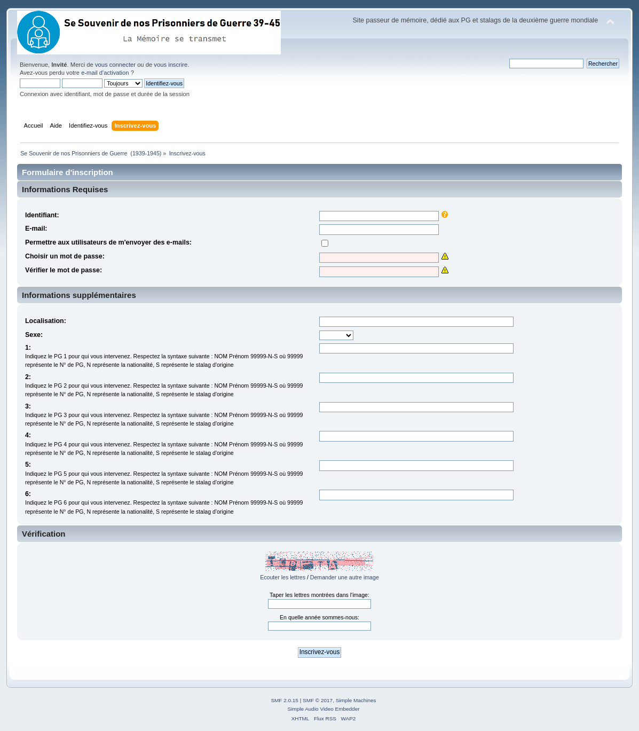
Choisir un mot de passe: (65, 256)
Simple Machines (356, 700)
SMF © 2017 (318, 700)
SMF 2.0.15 (284, 700)
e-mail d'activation (105, 72)
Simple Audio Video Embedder (323, 709)
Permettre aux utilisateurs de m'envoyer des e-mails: (108, 242)
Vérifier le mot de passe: (63, 270)
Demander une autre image (344, 577)
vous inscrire (170, 64)
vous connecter (115, 64)
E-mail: (36, 228)
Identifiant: (42, 215)
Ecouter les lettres (282, 577)
